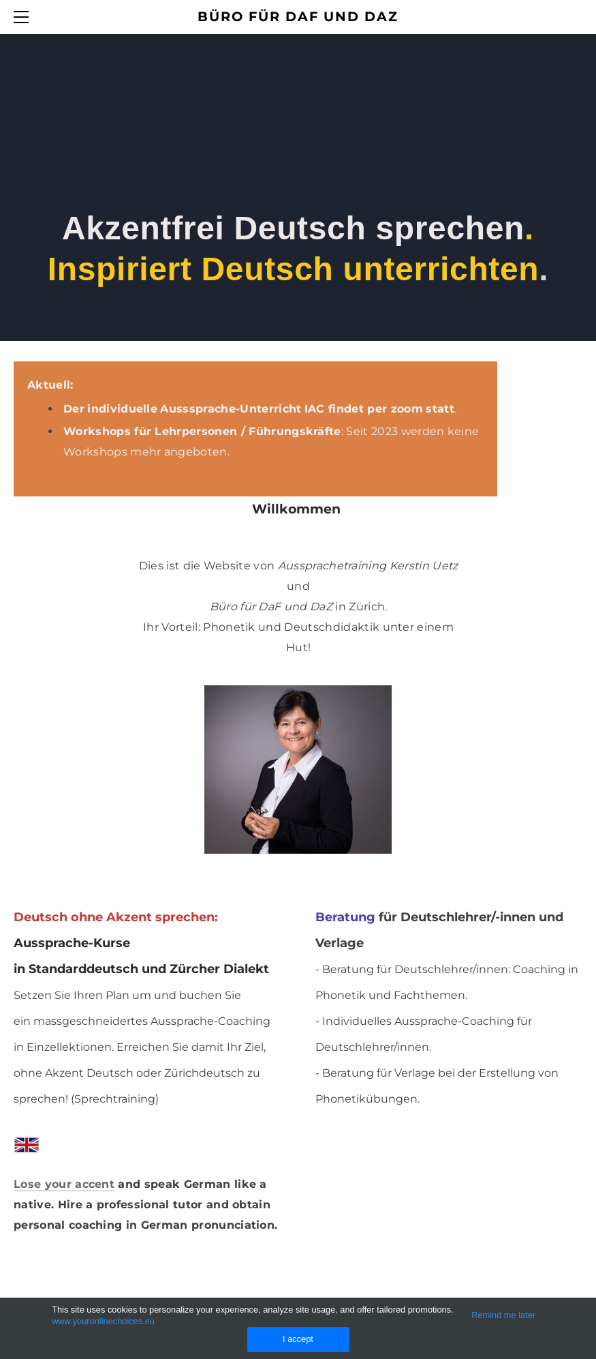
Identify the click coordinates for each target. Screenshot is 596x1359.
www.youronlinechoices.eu (103, 1321)
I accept (298, 1339)
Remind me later (503, 1315)
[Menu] (24, 17)
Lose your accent (64, 1184)
